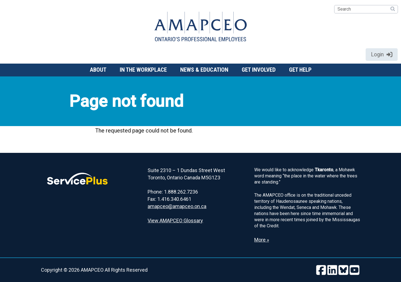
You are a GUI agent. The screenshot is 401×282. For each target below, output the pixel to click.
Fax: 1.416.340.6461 (169, 199)
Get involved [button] (259, 69)
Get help (300, 69)
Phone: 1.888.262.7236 (173, 192)
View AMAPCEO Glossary (175, 220)
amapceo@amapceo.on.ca (177, 206)
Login (381, 54)
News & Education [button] (204, 69)
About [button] (98, 69)
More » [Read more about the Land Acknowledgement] (261, 240)
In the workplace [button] (143, 69)
